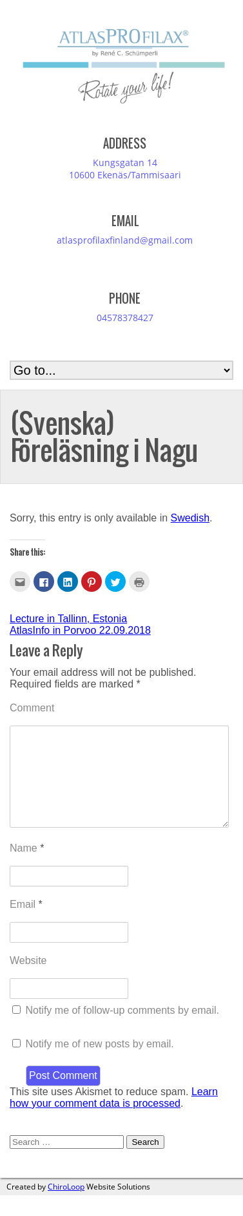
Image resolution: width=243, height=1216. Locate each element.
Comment (32, 707)
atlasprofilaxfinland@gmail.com (125, 240)
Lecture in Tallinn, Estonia (68, 618)
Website (28, 981)
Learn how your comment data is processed (114, 1118)
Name (27, 868)
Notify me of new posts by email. (99, 1064)
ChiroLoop (66, 1207)
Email (26, 924)
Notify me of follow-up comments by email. (122, 1030)
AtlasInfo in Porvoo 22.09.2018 (80, 630)
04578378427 (125, 317)
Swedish (190, 517)
